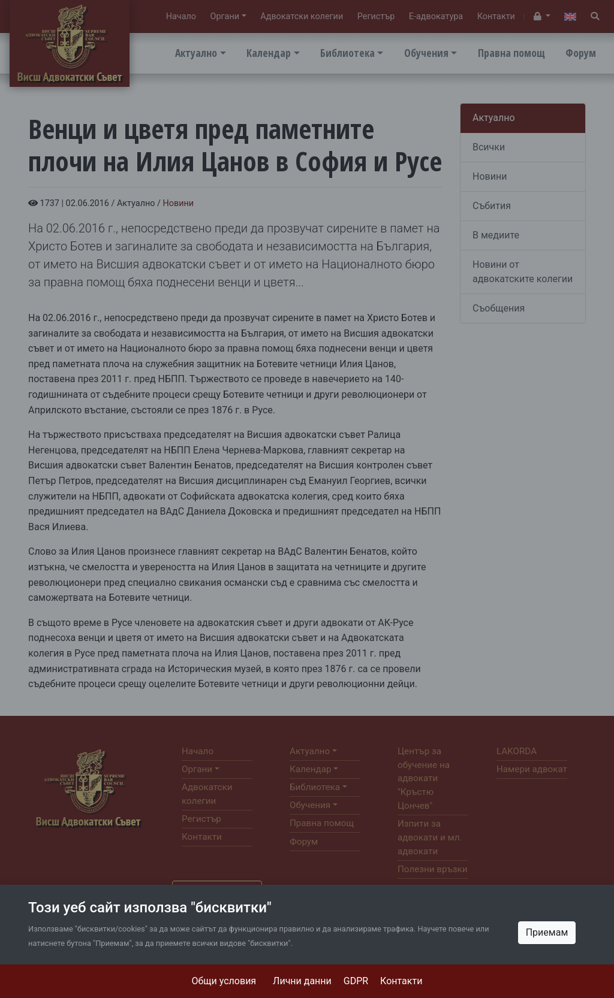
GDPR (356, 981)
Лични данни (302, 981)
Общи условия (224, 981)
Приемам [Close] (547, 932)
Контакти (401, 981)
